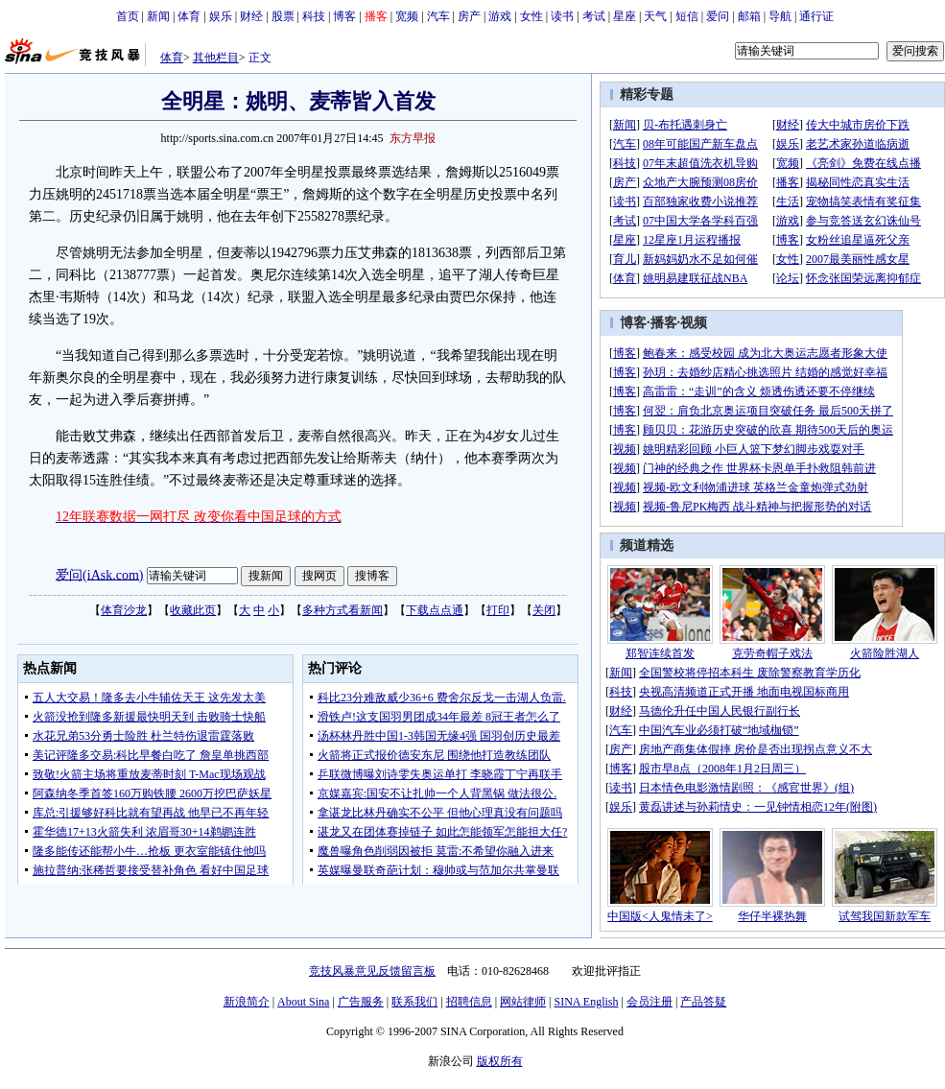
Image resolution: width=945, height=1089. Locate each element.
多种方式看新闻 (342, 610)
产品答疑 (703, 1001)
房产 (469, 16)
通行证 (816, 16)
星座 (624, 16)
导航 (779, 16)
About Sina (303, 1001)
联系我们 (414, 1001)
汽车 (438, 16)
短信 (686, 16)
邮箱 (749, 16)
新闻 (158, 16)
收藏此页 (193, 610)
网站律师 (523, 1001)
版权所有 (500, 1061)
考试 (593, 16)
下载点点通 (434, 610)
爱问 (717, 16)
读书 (562, 16)
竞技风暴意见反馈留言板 (372, 971)
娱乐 (220, 16)
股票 (283, 16)
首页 (127, 16)
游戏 (499, 16)
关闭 (543, 610)
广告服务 (361, 1001)
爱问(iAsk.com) (99, 574)
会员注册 (649, 1001)
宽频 (406, 16)
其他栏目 (216, 57)
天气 (655, 16)
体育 (189, 16)
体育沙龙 (124, 610)
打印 (497, 610)
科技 (313, 16)
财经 (251, 16)
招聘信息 (469, 1001)
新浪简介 (247, 1001)
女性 (531, 16)
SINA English (586, 1001)
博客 (344, 16)
